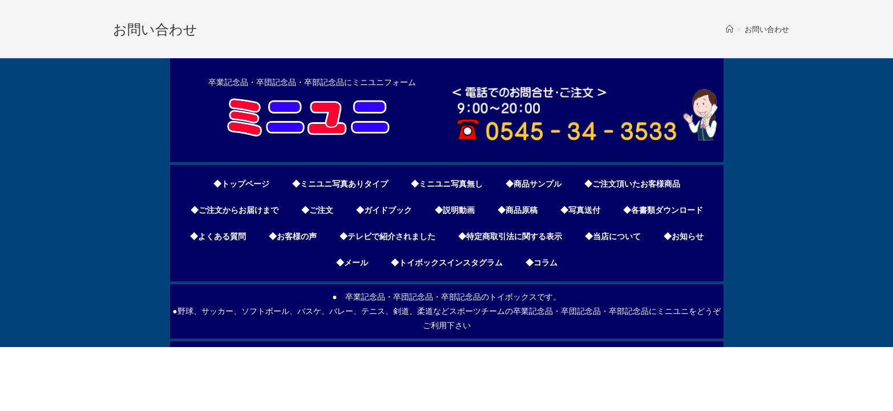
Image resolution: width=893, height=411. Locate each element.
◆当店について (613, 236)
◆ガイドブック (384, 210)
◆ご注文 (317, 210)
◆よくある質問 (218, 236)
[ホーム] (729, 29)
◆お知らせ (684, 236)
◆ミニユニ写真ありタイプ (340, 183)
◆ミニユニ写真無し (447, 183)
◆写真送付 (580, 210)
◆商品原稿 (518, 210)
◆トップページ (241, 183)
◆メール (352, 262)
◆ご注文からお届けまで (234, 210)
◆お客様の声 (293, 236)
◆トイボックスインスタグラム (447, 262)
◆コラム (541, 262)
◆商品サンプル (533, 183)
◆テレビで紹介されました (387, 236)
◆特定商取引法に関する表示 (510, 236)
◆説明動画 (455, 210)
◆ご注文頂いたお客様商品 (632, 183)
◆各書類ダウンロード (663, 210)
